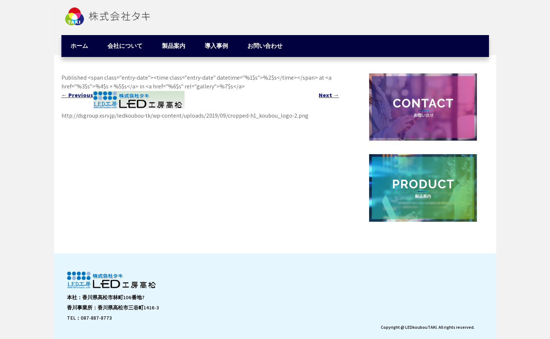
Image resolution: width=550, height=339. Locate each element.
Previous (77, 95)
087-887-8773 (96, 318)
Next (329, 95)
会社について (125, 46)
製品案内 (173, 46)
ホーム (79, 46)
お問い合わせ (264, 46)
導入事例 (216, 46)
